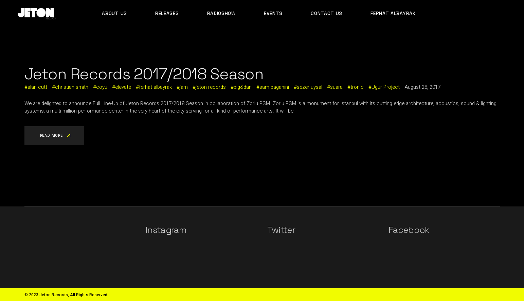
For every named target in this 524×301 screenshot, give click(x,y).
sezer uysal (309, 87)
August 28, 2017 (422, 87)
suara (336, 87)
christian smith (71, 87)
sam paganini (274, 87)
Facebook (409, 230)
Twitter (281, 230)
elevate (123, 87)
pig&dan (243, 87)
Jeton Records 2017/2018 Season (144, 74)
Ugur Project (386, 87)
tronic (357, 87)
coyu (101, 87)
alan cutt (37, 87)
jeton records (211, 87)
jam (184, 87)
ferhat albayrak (155, 87)
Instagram (166, 230)
